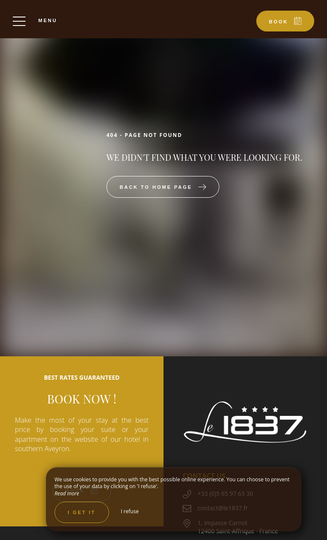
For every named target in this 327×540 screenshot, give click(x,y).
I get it (82, 512)
